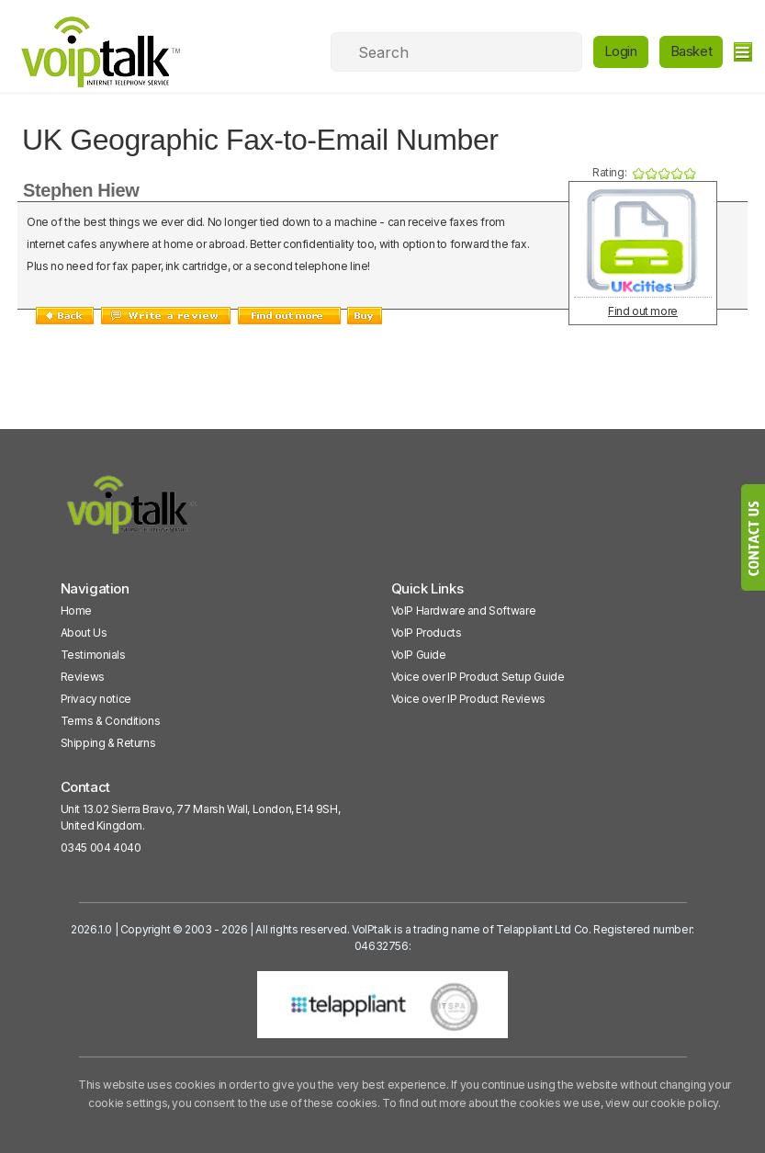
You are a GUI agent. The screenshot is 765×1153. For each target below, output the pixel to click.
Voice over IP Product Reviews (468, 699)
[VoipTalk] (132, 513)
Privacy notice (96, 699)
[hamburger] (742, 52)
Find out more (643, 311)
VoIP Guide (418, 654)
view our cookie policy (661, 1103)
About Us (84, 632)
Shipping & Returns (108, 743)
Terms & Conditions (111, 721)
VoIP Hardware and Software (463, 610)
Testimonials (93, 654)
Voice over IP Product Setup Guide (478, 677)
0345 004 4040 (101, 847)
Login (620, 51)
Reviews (83, 677)
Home (76, 610)
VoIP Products (426, 632)
